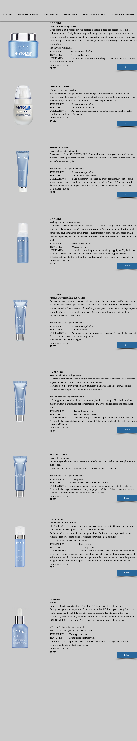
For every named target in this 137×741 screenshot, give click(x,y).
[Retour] (127, 67)
